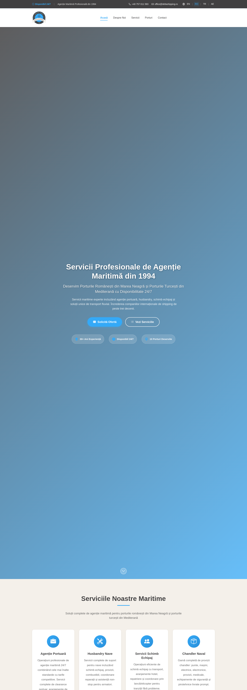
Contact (162, 18)
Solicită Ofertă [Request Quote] (104, 322)
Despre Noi (119, 18)
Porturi (148, 18)
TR (204, 4)
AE (212, 4)
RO (196, 4)
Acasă (104, 18)
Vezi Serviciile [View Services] (142, 322)
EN (188, 4)
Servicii (135, 18)
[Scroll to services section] (123, 571)
